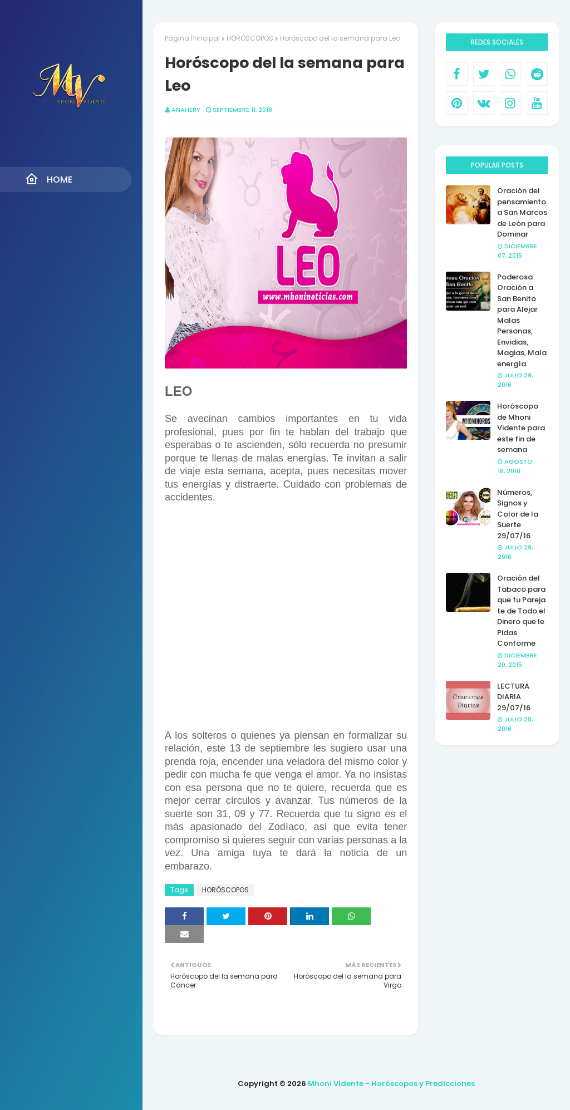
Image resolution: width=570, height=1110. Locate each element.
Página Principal (192, 38)
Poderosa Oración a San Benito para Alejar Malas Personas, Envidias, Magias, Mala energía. (522, 320)
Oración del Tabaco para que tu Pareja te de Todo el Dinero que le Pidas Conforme (521, 611)
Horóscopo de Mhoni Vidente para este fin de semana (521, 428)
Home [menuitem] (48, 179)
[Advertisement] (286, 616)
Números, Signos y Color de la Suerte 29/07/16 (517, 514)
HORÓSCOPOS (250, 38)
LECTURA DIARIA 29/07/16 (513, 697)
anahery (185, 109)
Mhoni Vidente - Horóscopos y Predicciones (391, 1083)
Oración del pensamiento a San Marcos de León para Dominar (522, 212)
